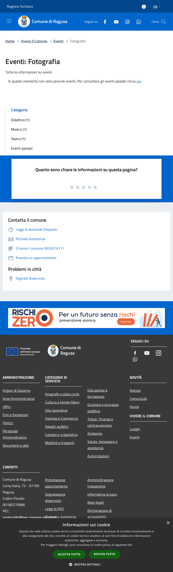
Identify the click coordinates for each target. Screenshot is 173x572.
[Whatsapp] (136, 21)
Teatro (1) (18, 138)
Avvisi (134, 406)
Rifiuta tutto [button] (104, 554)
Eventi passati (22, 148)
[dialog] (86, 545)
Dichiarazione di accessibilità (99, 514)
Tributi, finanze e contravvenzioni (100, 422)
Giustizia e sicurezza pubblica (102, 408)
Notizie (135, 390)
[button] (86, 564)
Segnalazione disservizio (55, 497)
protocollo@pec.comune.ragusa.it (29, 517)
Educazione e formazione (97, 393)
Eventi (59, 41)
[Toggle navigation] (9, 21)
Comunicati (138, 398)
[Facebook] (103, 21)
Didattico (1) (20, 120)
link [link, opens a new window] (129, 545)
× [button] (168, 523)
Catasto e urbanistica (61, 434)
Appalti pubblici (56, 426)
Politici (8, 423)
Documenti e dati (16, 445)
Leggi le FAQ (54, 508)
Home (9, 41)
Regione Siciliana (20, 6)
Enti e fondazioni (15, 414)
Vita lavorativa (56, 410)
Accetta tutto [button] (69, 554)
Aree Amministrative (19, 398)
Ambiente (94, 433)
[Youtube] (114, 21)
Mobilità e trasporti (59, 442)
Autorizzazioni (98, 456)
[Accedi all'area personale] (144, 6)
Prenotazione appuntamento (56, 483)
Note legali (95, 502)
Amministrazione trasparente (100, 483)
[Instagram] (125, 21)
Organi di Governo (16, 390)
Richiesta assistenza (60, 517)
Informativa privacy (102, 494)
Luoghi (135, 429)
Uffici (7, 406)
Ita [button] (157, 6)
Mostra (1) (19, 129)
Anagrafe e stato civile (62, 394)
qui (139, 81)
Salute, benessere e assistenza (102, 445)
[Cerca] (163, 21)
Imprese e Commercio (61, 418)
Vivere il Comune (34, 41)
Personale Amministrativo (15, 434)
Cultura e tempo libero (62, 402)
